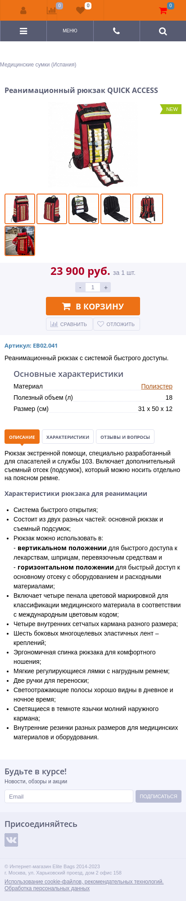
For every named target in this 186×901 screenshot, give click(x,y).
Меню (70, 30)
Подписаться (158, 796)
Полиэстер (156, 386)
